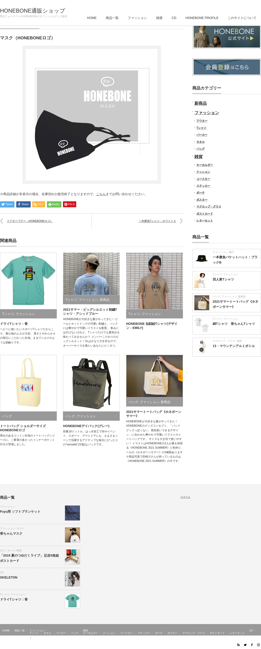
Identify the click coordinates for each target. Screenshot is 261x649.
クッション (203, 171)
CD (174, 18)
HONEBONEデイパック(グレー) (86, 426)
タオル (200, 141)
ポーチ (200, 192)
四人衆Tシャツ (223, 279)
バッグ (7, 416)
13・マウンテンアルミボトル (234, 346)
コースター (203, 178)
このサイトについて (242, 18)
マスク (20, 528)
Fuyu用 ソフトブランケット (20, 511)
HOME (92, 18)
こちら (101, 194)
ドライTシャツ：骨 (14, 324)
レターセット (204, 220)
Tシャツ (8, 314)
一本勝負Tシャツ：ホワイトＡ (157, 221)
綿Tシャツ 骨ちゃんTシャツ (234, 324)
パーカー (201, 134)
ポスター (201, 199)
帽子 (231, 252)
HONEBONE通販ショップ (32, 10)
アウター (201, 120)
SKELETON (8, 577)
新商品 (104, 300)
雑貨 (159, 18)
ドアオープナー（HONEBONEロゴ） (30, 221)
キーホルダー (204, 165)
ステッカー (203, 185)
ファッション (137, 18)
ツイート (185, 497)
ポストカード (204, 213)
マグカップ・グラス (208, 206)
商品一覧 (112, 18)
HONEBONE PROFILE (201, 18)
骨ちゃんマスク (11, 533)
